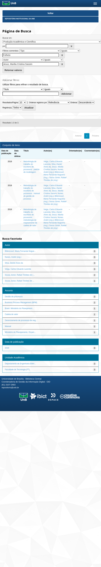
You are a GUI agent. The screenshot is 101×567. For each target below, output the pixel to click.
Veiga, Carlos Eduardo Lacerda (18, 269)
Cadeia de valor (11, 314)
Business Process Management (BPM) (21, 302)
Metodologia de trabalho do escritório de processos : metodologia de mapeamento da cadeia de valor (30, 217)
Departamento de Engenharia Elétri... (20, 364)
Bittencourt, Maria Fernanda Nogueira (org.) (54, 174)
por (4, 46)
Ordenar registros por (38, 102)
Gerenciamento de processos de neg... (21, 320)
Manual (8, 326)
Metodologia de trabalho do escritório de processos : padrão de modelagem (31, 166)
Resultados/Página (10, 102)
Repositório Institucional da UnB (20, 19)
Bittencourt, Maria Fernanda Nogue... (20, 251)
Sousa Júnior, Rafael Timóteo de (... (20, 275)
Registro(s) (7, 108)
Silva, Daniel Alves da (14, 263)
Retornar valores (13, 70)
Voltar (50, 13)
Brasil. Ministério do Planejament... (19, 308)
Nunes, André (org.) (13, 257)
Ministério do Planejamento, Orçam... (20, 332)
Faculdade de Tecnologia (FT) (17, 369)
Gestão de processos (14, 296)
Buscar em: (7, 38)
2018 (7, 348)
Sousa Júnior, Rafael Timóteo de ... (19, 281)
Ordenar (73, 102)
